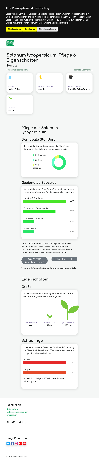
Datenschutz (12, 409)
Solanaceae (87, 69)
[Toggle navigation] (89, 43)
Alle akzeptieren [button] (14, 29)
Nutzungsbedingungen (17, 412)
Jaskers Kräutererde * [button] (64, 259)
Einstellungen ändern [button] (47, 29)
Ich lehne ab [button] (30, 29)
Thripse (26, 369)
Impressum (11, 415)
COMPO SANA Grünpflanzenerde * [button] (34, 260)
